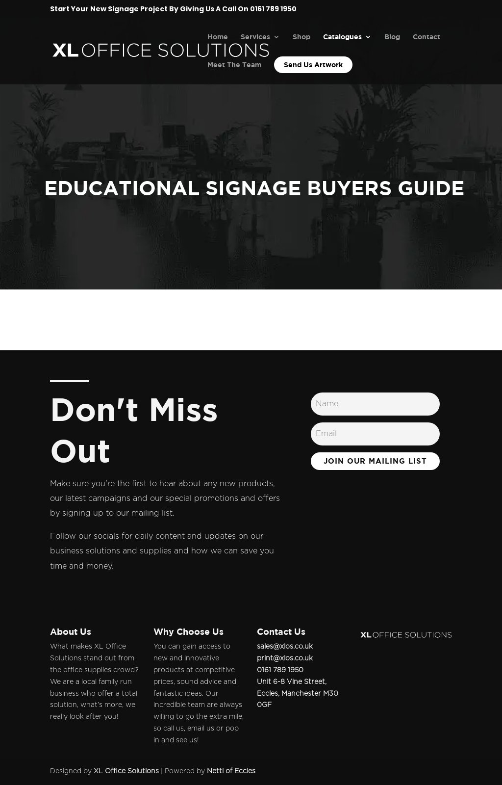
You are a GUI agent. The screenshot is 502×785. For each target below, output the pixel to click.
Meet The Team (234, 65)
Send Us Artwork (313, 64)
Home (217, 37)
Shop (301, 37)
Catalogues (342, 37)
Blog (392, 37)
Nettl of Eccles (231, 771)
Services (255, 37)
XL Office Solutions (126, 771)
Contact (426, 37)
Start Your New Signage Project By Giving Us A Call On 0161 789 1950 (173, 9)
